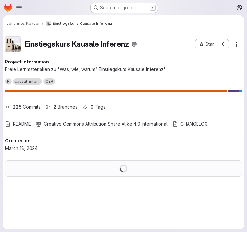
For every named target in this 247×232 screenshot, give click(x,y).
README (18, 124)
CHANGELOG (190, 124)
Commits (23, 107)
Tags (94, 107)
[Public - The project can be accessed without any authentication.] (134, 44)
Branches (62, 107)
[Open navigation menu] (19, 8)
